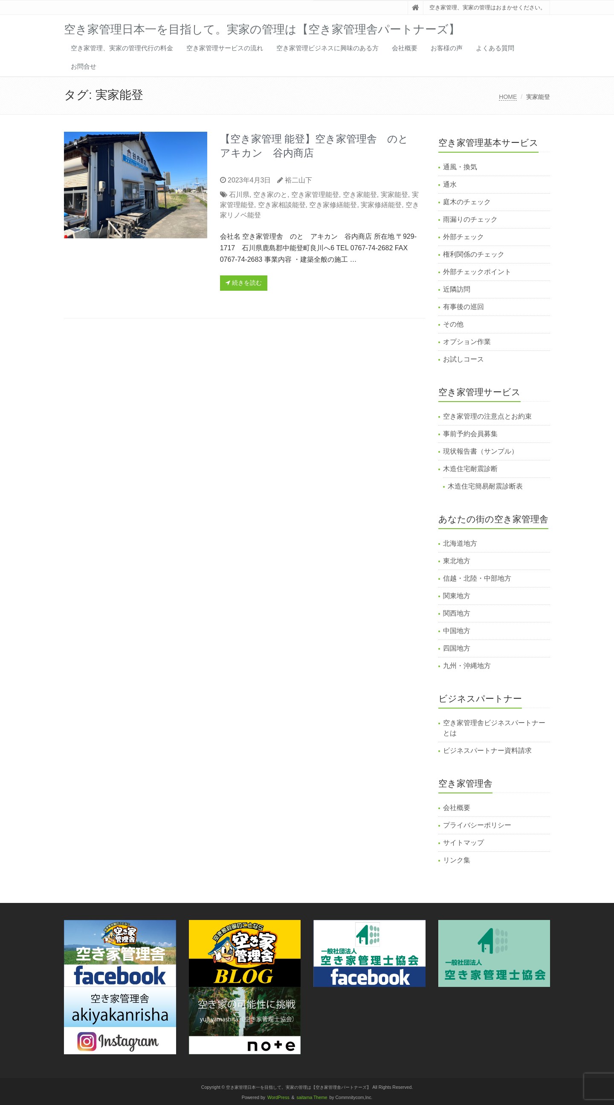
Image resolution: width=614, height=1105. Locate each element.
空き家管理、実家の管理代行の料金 (122, 48)
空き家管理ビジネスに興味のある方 (327, 48)
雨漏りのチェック (470, 219)
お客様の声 (447, 48)
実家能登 (394, 194)
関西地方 (456, 613)
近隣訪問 (456, 289)
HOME (508, 96)
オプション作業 (467, 341)
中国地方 (456, 630)
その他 (453, 324)
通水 (450, 184)
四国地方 (456, 648)
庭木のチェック (467, 201)
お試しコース (463, 359)
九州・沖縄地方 (467, 665)
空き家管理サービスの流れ (224, 48)
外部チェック (463, 236)
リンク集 (456, 860)
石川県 (239, 194)
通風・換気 (460, 167)
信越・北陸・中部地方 (477, 578)
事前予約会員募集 (470, 433)
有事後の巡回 (463, 306)
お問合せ (83, 66)
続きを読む (244, 282)
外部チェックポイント (477, 271)
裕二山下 (298, 180)
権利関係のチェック (473, 254)
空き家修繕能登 (333, 204)
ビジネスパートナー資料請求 (487, 750)
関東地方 (456, 595)
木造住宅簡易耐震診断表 (485, 486)
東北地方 (456, 560)
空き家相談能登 (282, 204)
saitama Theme (312, 1097)
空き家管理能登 (315, 194)
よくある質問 (495, 48)
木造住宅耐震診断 (470, 468)
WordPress (278, 1097)
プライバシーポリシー (477, 825)
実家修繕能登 (381, 204)
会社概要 (404, 48)
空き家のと (270, 194)
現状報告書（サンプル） (480, 451)
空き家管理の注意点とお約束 (487, 416)
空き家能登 (360, 194)
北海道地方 (460, 543)
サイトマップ (463, 842)
